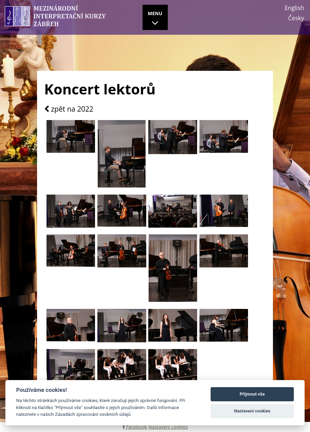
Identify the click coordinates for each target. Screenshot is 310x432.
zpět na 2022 (68, 109)
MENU (155, 19)
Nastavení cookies (168, 427)
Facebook (134, 427)
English (294, 8)
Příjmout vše (252, 394)
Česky (296, 18)
